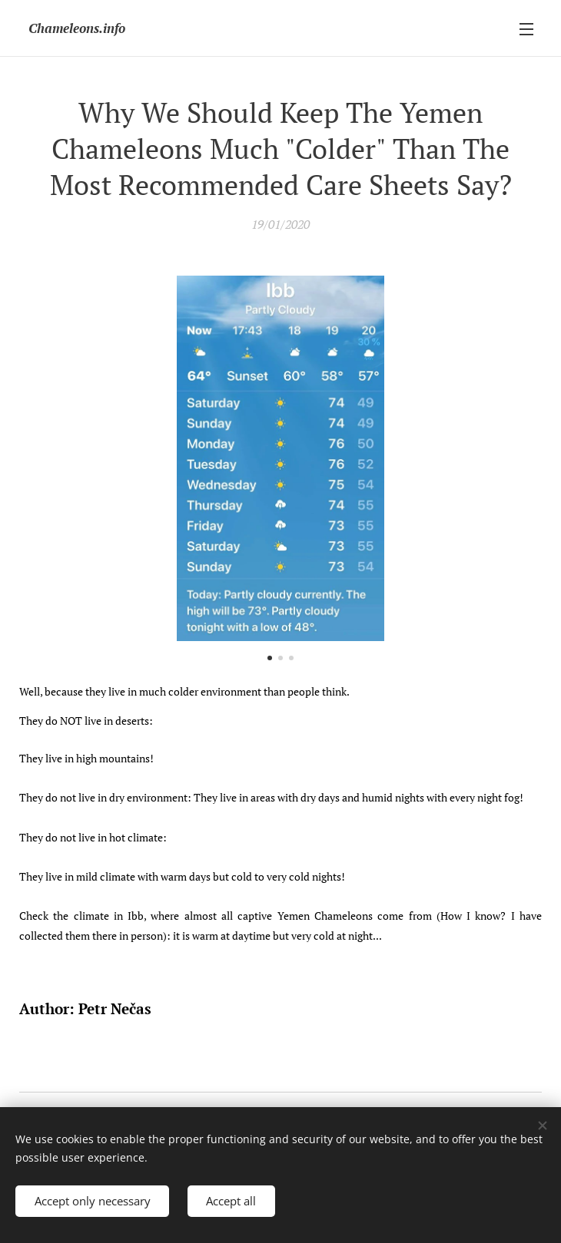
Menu (526, 29)
